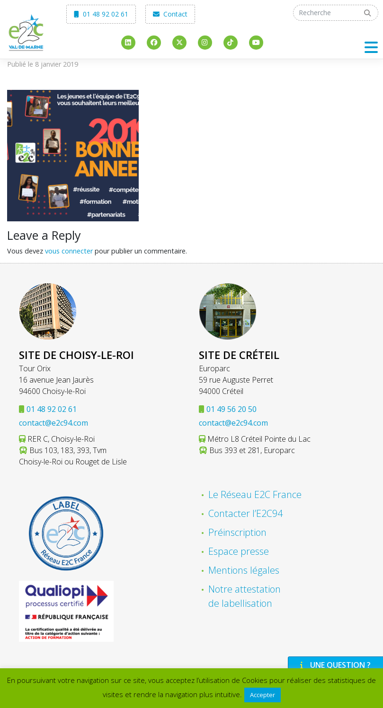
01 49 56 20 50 (231, 409)
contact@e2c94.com (53, 423)
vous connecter (69, 250)
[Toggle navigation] (371, 47)
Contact (170, 13)
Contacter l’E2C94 (245, 513)
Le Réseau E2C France (255, 494)
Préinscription (237, 532)
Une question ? (334, 665)
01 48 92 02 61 (101, 13)
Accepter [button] (262, 695)
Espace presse (238, 551)
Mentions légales (243, 570)
